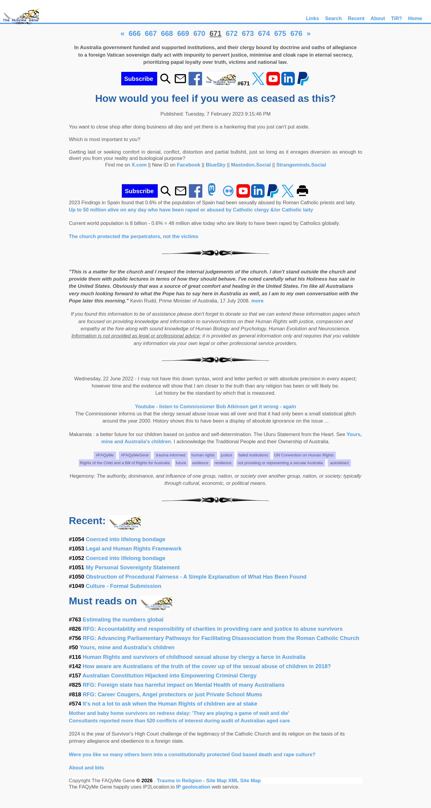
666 (135, 33)
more (257, 301)
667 (151, 33)
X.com (139, 165)
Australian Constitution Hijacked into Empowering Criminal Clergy (170, 675)
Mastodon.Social (251, 165)
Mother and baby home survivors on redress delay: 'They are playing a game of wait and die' (179, 713)
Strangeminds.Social (301, 165)
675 (280, 33)
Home (415, 18)
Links (312, 18)
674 (264, 33)
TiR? (396, 18)
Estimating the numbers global (123, 619)
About (378, 18)
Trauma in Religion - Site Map (192, 780)
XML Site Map (244, 780)
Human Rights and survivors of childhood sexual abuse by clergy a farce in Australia (194, 657)
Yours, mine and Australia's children (127, 647)
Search (333, 18)
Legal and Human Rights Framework (134, 548)
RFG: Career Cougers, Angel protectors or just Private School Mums (172, 694)
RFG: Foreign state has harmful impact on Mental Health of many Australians (184, 685)
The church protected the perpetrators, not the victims (133, 236)
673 (248, 33)
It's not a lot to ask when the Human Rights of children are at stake (170, 703)
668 (167, 33)
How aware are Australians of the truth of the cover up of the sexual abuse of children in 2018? (207, 666)
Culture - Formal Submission (123, 586)
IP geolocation (193, 787)
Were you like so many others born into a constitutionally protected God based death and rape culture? (192, 754)
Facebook (188, 165)
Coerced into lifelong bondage (126, 539)
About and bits (86, 768)
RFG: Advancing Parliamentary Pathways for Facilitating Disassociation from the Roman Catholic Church (221, 638)
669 (183, 33)
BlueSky (215, 165)
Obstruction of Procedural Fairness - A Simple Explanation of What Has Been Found (196, 577)
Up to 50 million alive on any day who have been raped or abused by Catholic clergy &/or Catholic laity (191, 210)
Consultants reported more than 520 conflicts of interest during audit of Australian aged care (179, 721)
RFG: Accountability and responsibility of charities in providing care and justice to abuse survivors (213, 629)
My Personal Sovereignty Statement (133, 567)
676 (296, 33)
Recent (356, 18)
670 (199, 33)
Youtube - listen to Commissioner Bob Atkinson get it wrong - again (215, 406)
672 (232, 33)
